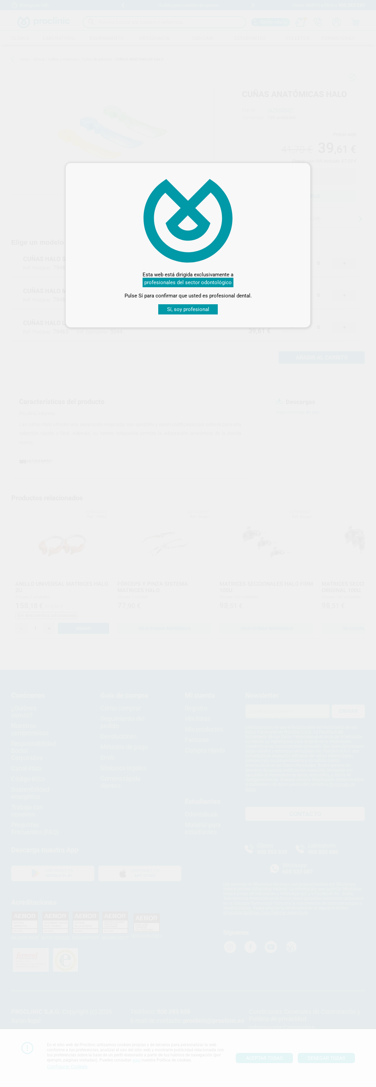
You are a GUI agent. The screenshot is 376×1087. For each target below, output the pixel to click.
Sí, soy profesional (188, 309)
